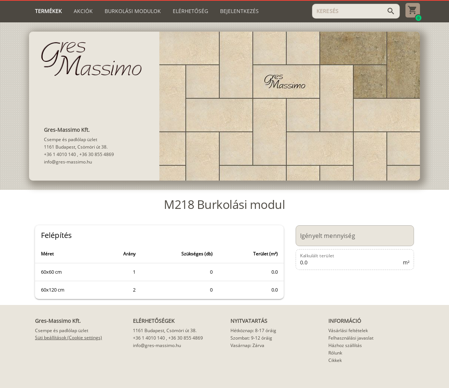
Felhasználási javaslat (350, 338)
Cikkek (335, 360)
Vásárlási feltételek (348, 330)
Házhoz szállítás (345, 345)
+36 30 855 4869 (96, 154)
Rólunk (335, 353)
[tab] (48, 11)
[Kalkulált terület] (350, 259)
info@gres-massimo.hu (68, 162)
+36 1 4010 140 (60, 154)
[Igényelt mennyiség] (350, 235)
